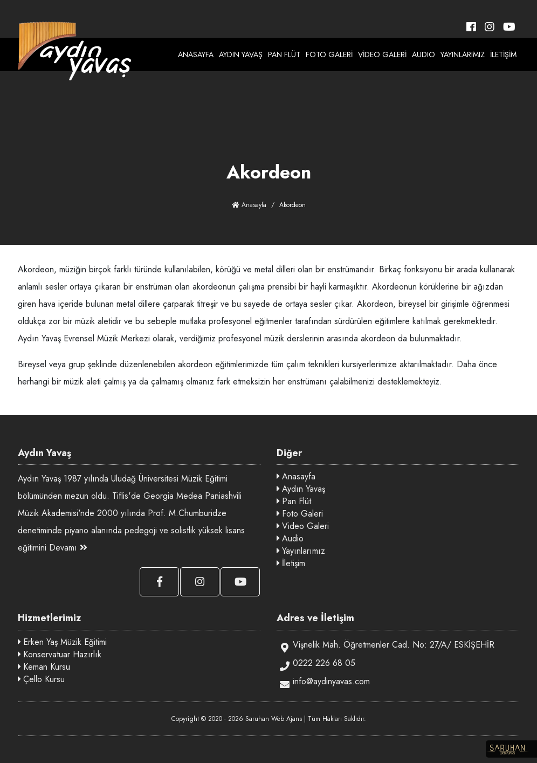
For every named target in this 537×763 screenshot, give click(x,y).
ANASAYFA (196, 54)
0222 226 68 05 (316, 664)
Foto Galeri (300, 513)
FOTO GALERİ (329, 54)
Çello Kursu (41, 679)
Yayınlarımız (301, 551)
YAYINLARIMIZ (462, 54)
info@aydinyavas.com (323, 682)
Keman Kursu (44, 667)
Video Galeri (303, 526)
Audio (290, 538)
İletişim (291, 563)
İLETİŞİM (503, 54)
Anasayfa (249, 205)
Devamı (68, 547)
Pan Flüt (294, 501)
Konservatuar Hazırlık (59, 654)
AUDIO (423, 54)
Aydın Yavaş (301, 489)
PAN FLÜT (284, 54)
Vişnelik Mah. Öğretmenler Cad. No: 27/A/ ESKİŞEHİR (385, 645)
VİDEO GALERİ (382, 54)
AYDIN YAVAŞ (241, 54)
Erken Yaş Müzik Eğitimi (62, 642)
